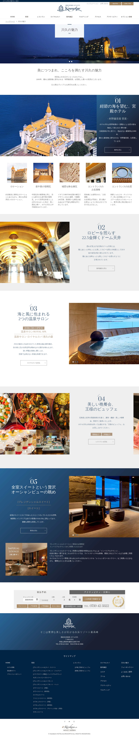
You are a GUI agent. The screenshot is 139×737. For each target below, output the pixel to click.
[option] (69, 43)
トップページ (10, 21)
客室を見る (34, 531)
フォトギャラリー (127, 668)
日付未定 (45, 601)
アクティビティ (112, 17)
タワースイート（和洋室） (41, 692)
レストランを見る (101, 442)
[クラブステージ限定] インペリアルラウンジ (47, 674)
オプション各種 (126, 17)
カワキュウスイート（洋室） (42, 702)
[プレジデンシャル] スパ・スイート (44, 668)
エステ (102, 672)
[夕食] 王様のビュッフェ (82, 668)
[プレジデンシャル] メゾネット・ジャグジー (47, 671)
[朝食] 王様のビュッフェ (82, 671)
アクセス (98, 17)
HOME (12, 17)
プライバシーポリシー (14, 674)
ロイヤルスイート (39, 695)
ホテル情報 (10, 668)
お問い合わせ (104, 3)
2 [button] (69, 61)
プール (102, 677)
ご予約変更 (33, 606)
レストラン (41, 17)
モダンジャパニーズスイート (42, 678)
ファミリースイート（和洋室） (43, 698)
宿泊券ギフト (11, 671)
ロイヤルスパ (55, 17)
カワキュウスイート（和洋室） (43, 705)
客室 (26, 17)
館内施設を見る (101, 268)
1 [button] (67, 61)
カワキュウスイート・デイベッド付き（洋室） (48, 709)
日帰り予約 (127, 3)
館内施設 (69, 17)
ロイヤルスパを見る (34, 363)
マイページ (22, 606)
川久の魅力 (125, 663)
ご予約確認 (45, 606)
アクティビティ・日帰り (97, 592)
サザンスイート (38, 712)
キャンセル (56, 606)
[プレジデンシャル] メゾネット (43, 681)
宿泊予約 (115, 3)
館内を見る (118, 150)
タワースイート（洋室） (41, 688)
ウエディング (83, 17)
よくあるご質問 (126, 672)
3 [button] (71, 61)
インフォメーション (93, 3)
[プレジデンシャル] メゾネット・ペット (46, 685)
